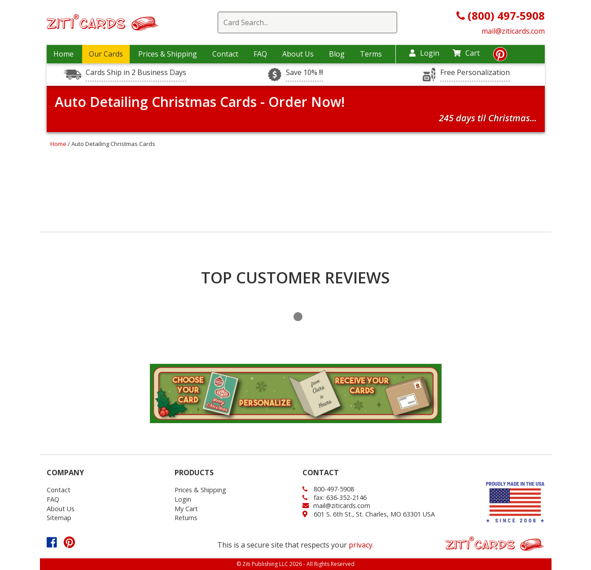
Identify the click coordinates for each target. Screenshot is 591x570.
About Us (298, 54)
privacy (360, 545)
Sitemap (59, 517)
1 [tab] (297, 316)
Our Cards (106, 54)
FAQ (260, 54)
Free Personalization (475, 72)
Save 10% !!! (304, 72)
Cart (466, 53)
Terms (371, 54)
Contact (225, 54)
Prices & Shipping (167, 54)
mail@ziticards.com (513, 31)
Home (63, 54)
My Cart (186, 508)
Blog (337, 54)
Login (424, 53)
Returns (186, 517)
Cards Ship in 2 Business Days (136, 72)
